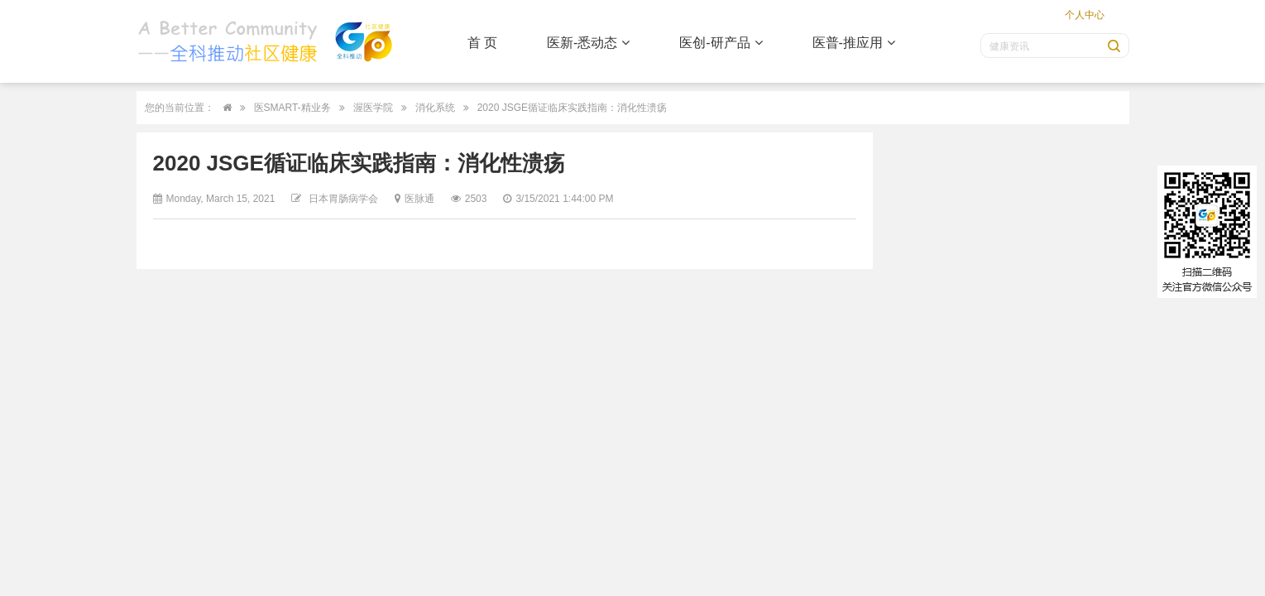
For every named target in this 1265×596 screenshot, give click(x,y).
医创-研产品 (720, 43)
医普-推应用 (853, 43)
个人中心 (1084, 15)
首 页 (482, 43)
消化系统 (435, 107)
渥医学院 (373, 107)
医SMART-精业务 (292, 107)
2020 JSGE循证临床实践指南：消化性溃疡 (572, 107)
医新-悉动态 (588, 43)
